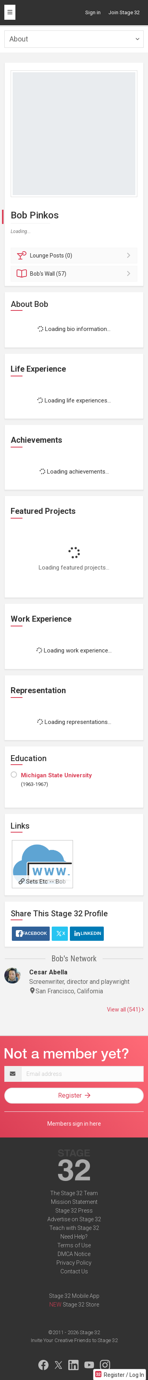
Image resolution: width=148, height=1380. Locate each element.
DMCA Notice (74, 1254)
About (18, 39)
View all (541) (125, 1009)
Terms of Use (74, 1245)
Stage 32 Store (81, 1304)
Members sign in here (74, 1124)
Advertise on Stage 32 (74, 1219)
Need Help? (74, 1236)
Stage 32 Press (74, 1210)
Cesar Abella (48, 972)
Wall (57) (75, 273)
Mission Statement (74, 1202)
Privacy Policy (74, 1263)
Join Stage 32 (124, 12)
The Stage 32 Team (74, 1193)
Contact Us (74, 1271)
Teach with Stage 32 (74, 1228)
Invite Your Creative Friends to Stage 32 (74, 1340)
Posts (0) (75, 255)
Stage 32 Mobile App (74, 1296)
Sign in (93, 12)
